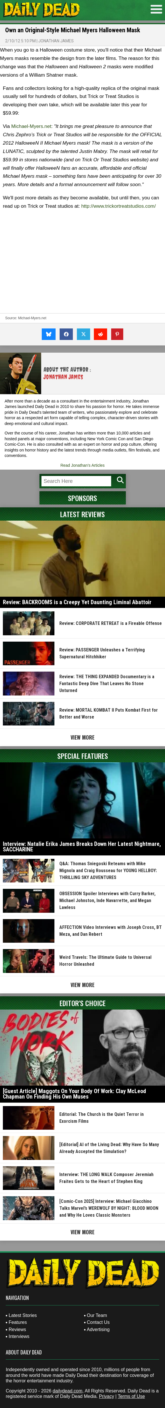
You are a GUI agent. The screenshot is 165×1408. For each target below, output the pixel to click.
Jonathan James (56, 41)
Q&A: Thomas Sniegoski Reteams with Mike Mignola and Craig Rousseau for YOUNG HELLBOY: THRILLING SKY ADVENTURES (108, 870)
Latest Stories (23, 1315)
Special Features (82, 756)
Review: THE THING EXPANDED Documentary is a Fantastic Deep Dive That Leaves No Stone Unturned (106, 683)
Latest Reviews (82, 514)
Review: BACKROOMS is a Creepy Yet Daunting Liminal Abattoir (77, 602)
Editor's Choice (83, 1003)
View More (82, 737)
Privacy (106, 1396)
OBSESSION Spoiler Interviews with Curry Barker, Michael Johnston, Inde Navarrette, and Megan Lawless (107, 900)
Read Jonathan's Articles (82, 465)
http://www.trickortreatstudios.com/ (118, 206)
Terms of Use (131, 1396)
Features (18, 1322)
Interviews (19, 1336)
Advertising (98, 1329)
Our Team (97, 1315)
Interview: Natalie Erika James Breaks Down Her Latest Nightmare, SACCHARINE (82, 846)
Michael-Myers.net (31, 126)
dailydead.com (67, 1390)
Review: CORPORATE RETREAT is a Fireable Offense (110, 623)
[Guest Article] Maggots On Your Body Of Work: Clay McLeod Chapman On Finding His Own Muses (74, 1094)
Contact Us (98, 1322)
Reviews (17, 1329)
